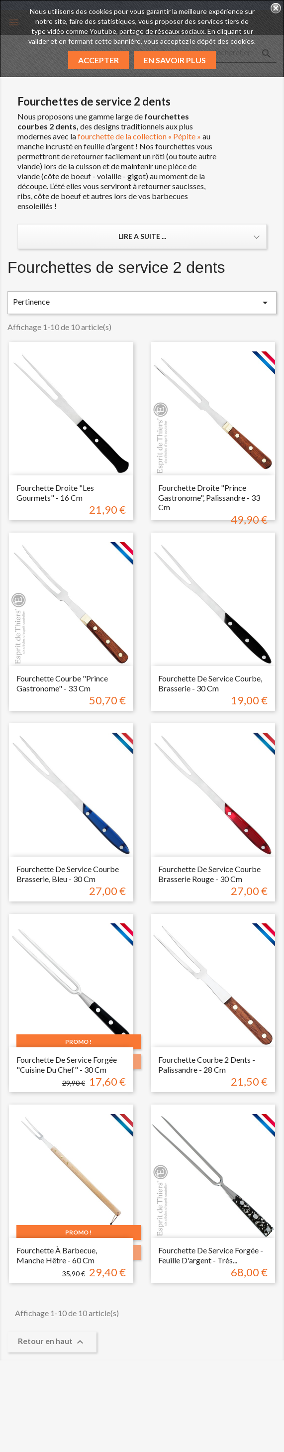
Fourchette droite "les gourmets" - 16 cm (55, 492)
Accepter (98, 60)
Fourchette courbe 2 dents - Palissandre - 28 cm (206, 1064)
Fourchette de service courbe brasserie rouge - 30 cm (209, 874)
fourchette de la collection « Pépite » (139, 136)
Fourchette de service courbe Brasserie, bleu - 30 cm (67, 874)
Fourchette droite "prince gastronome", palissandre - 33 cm (209, 497)
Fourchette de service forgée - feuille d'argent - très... (210, 1255)
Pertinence (142, 303)
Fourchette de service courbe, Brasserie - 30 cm (210, 683)
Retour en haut (52, 1342)
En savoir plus (175, 60)
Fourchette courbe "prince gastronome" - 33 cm (62, 683)
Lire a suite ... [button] (142, 236)
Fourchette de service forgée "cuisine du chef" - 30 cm (66, 1064)
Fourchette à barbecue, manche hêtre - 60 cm (56, 1255)
